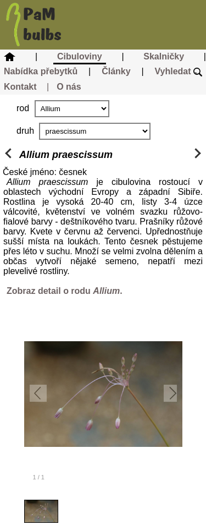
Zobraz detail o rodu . (65, 291)
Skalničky (163, 56)
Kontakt (20, 86)
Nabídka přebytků (40, 71)
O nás (69, 86)
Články (116, 71)
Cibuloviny (79, 56)
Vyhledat (178, 71)
